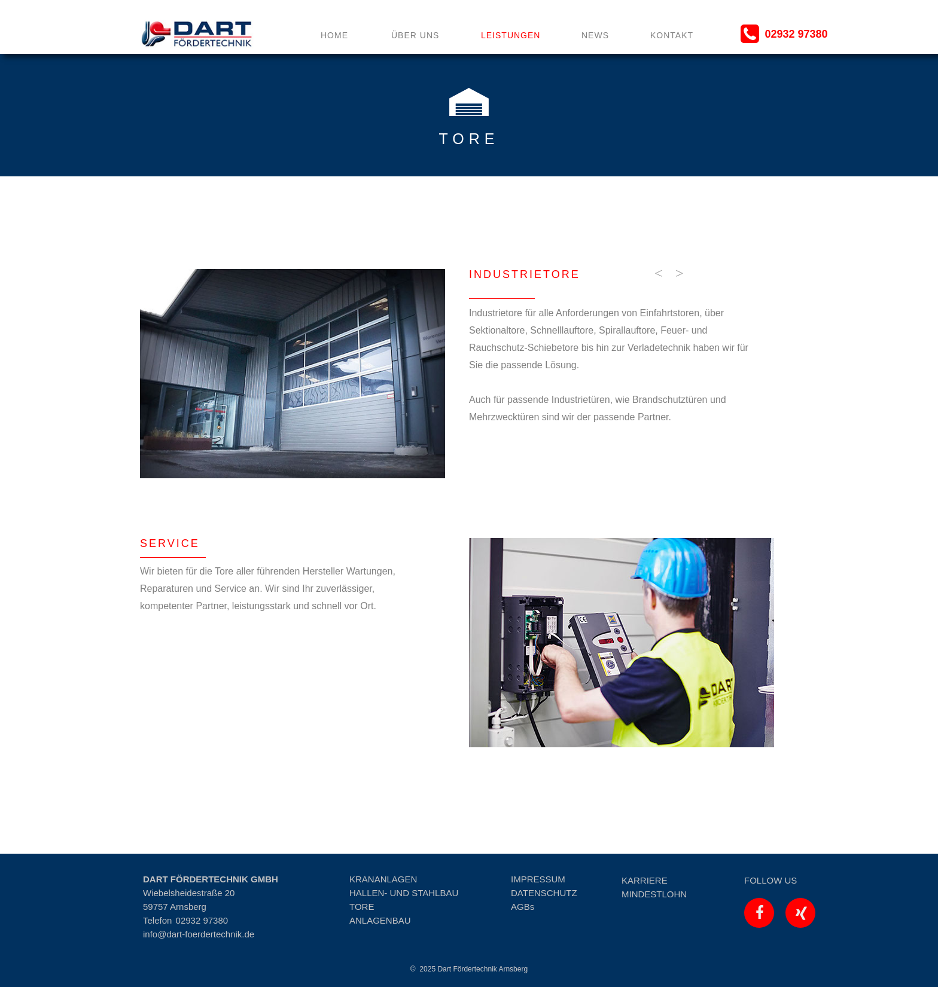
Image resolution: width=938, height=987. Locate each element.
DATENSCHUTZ (544, 893)
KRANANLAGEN (383, 879)
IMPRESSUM (538, 879)
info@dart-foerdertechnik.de (198, 934)
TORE (361, 907)
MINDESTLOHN (654, 894)
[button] (657, 273)
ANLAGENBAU (380, 920)
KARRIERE (645, 880)
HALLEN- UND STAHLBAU (403, 893)
